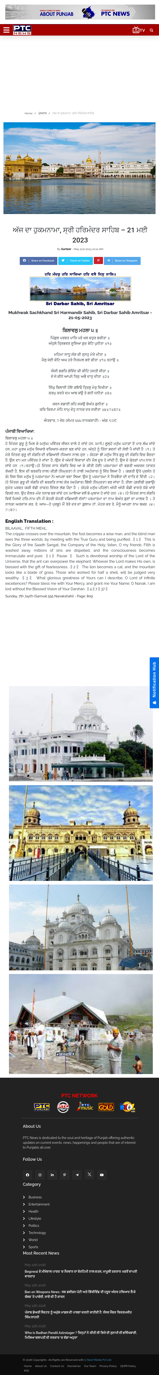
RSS (26, 1370)
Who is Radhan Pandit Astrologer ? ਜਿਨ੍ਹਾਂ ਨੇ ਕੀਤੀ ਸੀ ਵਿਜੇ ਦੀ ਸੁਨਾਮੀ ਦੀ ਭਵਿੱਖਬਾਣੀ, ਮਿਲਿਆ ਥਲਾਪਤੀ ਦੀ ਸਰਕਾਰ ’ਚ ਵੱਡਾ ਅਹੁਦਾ (81, 1335)
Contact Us (57, 1366)
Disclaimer (74, 1366)
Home (29, 113)
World (30, 1240)
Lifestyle (32, 1218)
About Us (41, 1366)
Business (32, 1197)
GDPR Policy (128, 1366)
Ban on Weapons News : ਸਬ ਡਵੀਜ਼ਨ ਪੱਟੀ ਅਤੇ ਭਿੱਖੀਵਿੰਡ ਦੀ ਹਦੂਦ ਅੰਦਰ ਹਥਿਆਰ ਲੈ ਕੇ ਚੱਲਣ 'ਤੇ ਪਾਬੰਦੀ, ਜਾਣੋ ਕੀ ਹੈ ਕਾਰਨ (80, 1294)
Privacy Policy (108, 1366)
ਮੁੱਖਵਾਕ (43, 113)
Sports (30, 1247)
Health (31, 1211)
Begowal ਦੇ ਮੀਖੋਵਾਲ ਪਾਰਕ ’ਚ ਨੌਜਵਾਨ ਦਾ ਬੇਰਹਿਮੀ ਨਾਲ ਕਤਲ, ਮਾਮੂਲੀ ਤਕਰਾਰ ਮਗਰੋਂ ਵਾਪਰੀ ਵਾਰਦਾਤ (81, 1274)
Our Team (90, 1366)
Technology (34, 1233)
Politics (31, 1225)
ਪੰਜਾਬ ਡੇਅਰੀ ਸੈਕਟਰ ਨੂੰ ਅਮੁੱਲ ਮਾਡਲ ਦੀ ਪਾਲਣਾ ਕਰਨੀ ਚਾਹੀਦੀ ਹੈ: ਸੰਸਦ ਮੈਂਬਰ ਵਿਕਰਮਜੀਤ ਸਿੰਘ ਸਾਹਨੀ (78, 1315)
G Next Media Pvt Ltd (97, 1359)
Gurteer (66, 249)
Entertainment (36, 1204)
